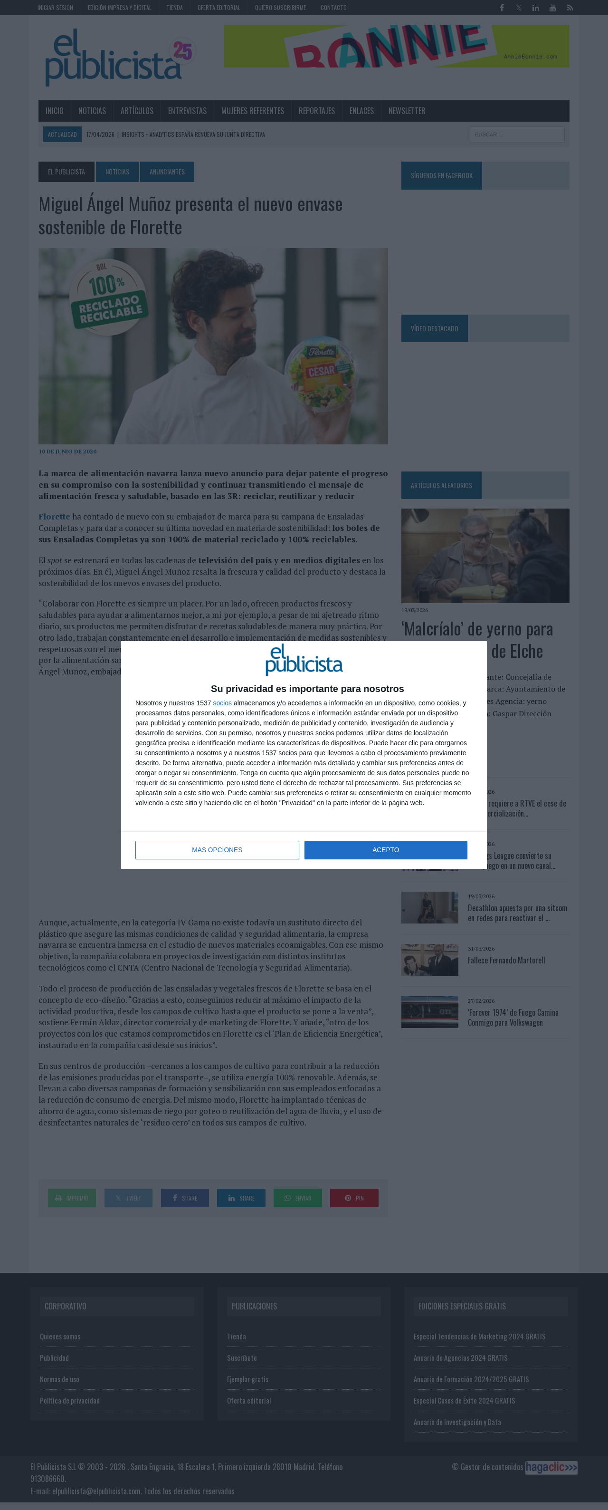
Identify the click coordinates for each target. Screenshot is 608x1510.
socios (222, 703)
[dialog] (304, 754)
